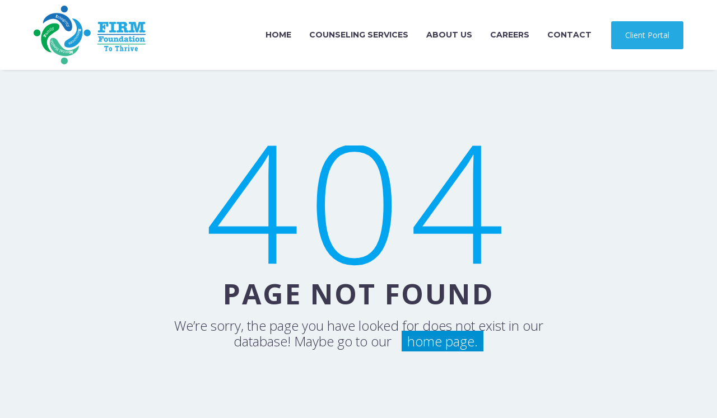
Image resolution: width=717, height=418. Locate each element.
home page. (442, 341)
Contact (569, 35)
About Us (449, 35)
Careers (509, 35)
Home (278, 35)
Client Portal (647, 35)
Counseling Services (358, 35)
